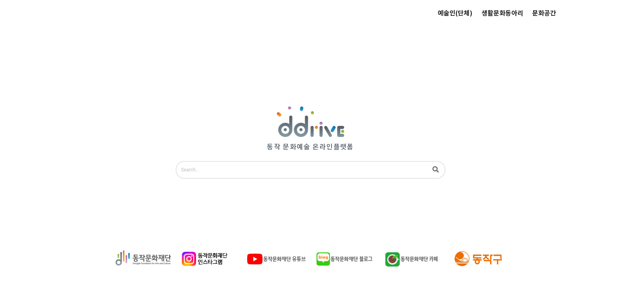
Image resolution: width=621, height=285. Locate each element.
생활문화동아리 (502, 12)
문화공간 (544, 12)
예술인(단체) (455, 12)
